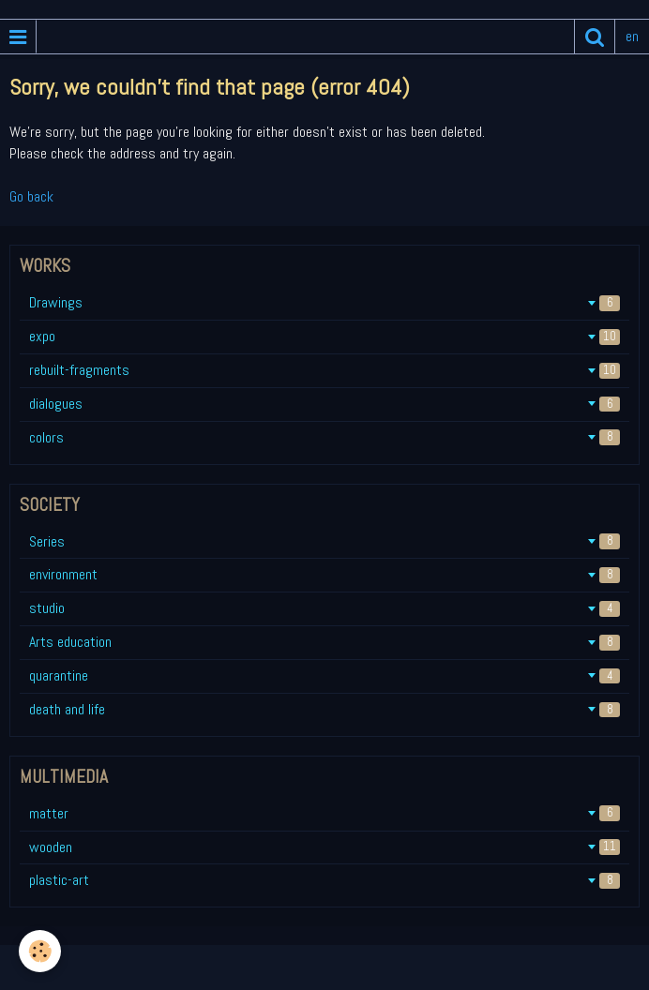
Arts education (324, 642)
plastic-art (324, 880)
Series (324, 541)
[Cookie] (40, 951)
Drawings (324, 302)
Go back (31, 196)
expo (324, 336)
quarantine (324, 675)
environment (324, 574)
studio (324, 608)
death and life (324, 709)
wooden (324, 847)
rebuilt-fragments (324, 370)
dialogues (324, 403)
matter (324, 813)
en (632, 36)
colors (324, 437)
